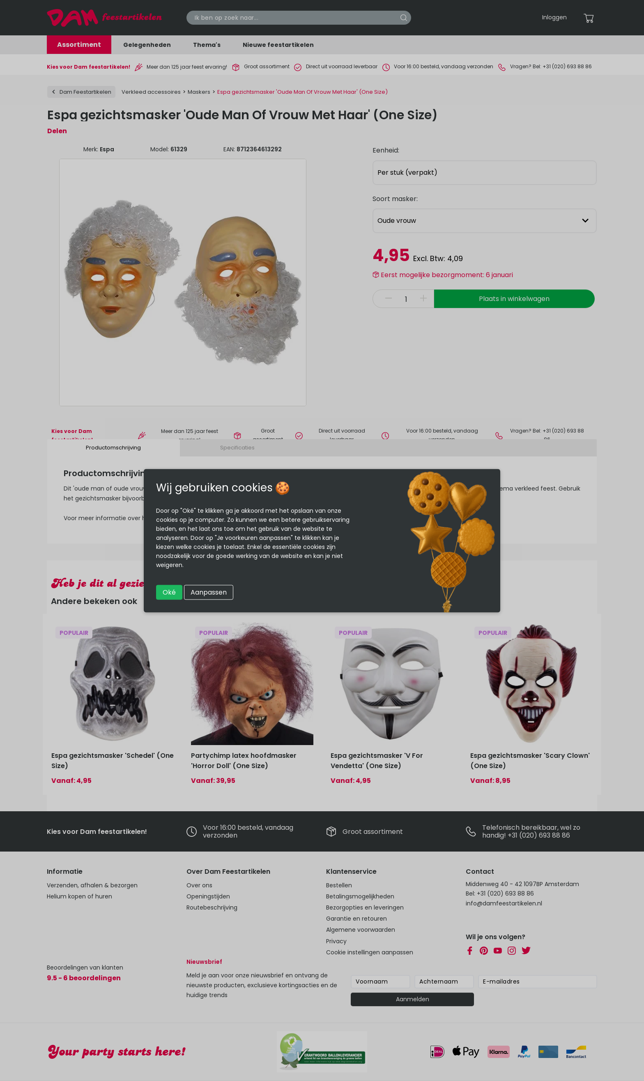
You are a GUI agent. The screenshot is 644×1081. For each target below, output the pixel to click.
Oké (169, 592)
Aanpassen (209, 592)
